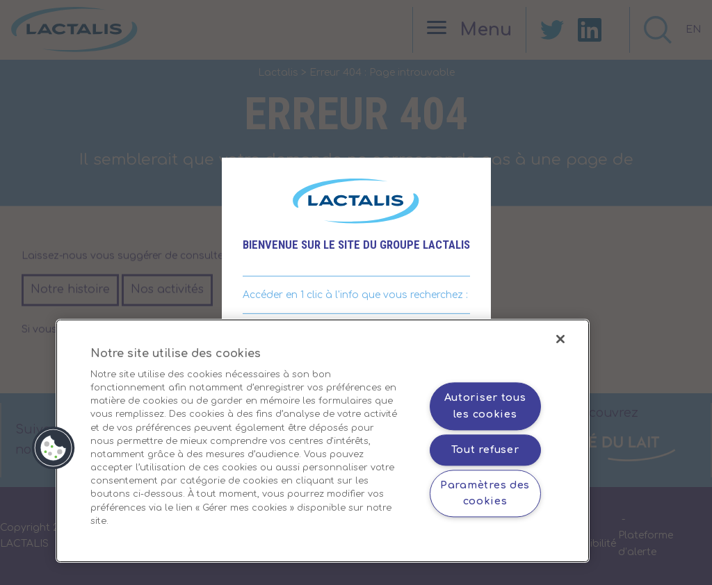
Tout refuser (485, 449)
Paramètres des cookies (485, 492)
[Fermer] (560, 339)
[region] (323, 441)
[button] (53, 448)
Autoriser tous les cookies (485, 406)
